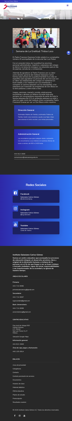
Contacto (16, 372)
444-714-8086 (18, 286)
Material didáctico (19, 387)
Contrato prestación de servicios (23, 376)
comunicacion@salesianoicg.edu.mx (26, 157)
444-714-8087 (18, 297)
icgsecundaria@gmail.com (21, 301)
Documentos (17, 380)
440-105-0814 (18, 351)
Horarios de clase (18, 384)
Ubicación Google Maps (21, 337)
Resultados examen (19, 402)
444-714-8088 (18, 308)
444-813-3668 (19, 154)
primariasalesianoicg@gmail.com (23, 290)
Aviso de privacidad (19, 365)
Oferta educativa (18, 391)
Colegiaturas (17, 369)
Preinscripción (17, 398)
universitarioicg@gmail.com (22, 312)
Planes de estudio (19, 395)
